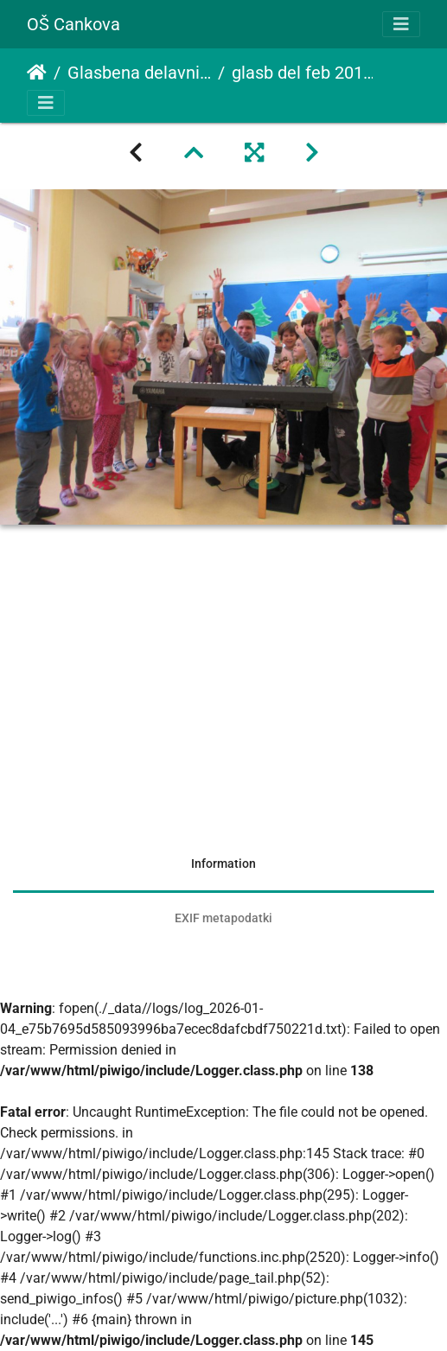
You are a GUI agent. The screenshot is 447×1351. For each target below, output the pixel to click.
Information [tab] (223, 863)
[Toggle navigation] (401, 24)
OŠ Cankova (73, 24)
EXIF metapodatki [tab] (223, 918)
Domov (37, 73)
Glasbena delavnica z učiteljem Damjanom (139, 72)
